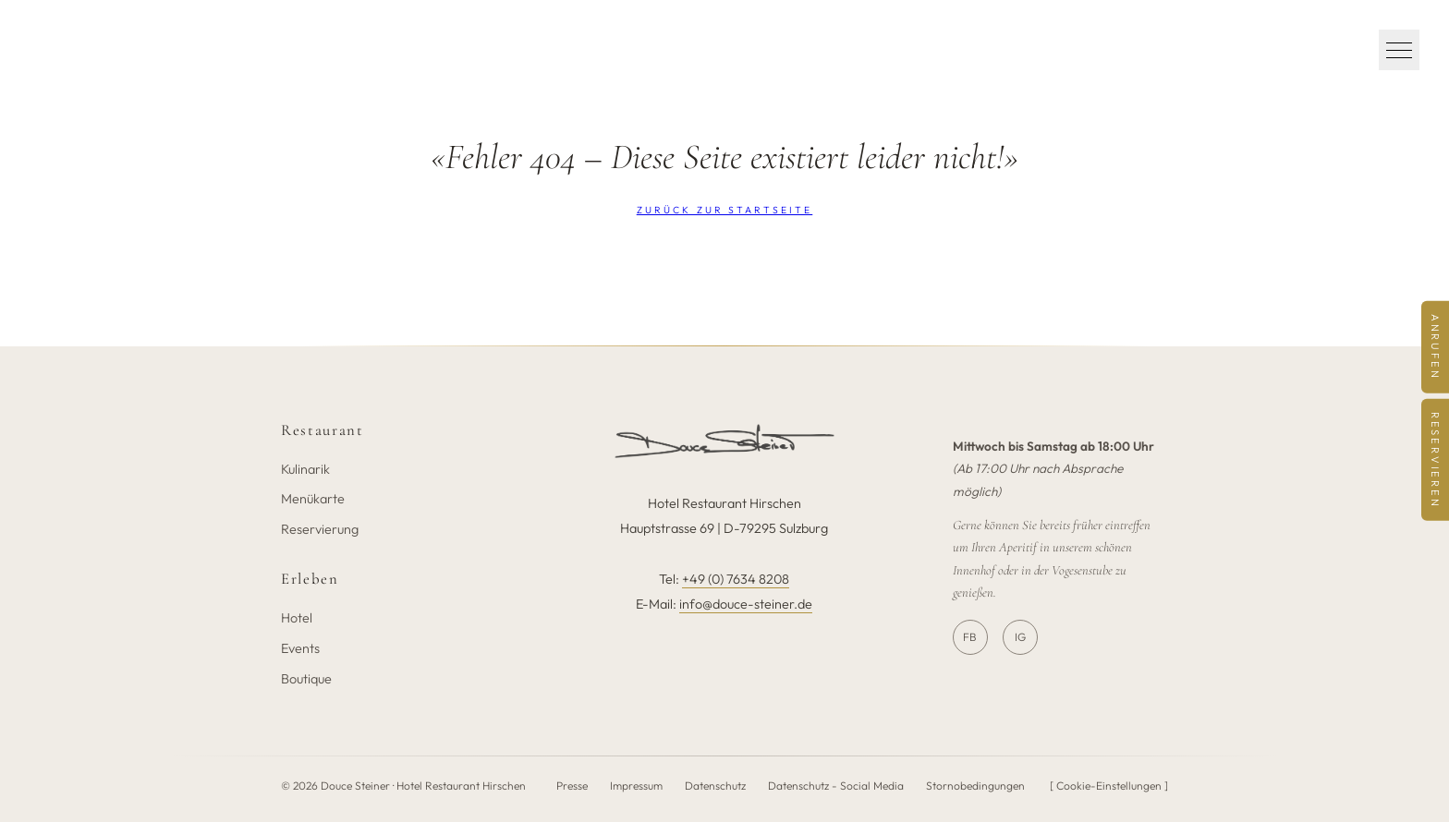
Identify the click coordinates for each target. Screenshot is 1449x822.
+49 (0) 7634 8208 (735, 579)
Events (300, 648)
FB (970, 637)
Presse (572, 785)
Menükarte (313, 498)
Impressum (636, 785)
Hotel (296, 618)
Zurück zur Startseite (725, 210)
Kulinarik (305, 469)
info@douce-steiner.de (745, 604)
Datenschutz (715, 785)
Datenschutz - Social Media (836, 785)
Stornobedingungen (975, 785)
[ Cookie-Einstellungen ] (1109, 785)
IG (1020, 637)
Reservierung (320, 529)
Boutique (306, 679)
